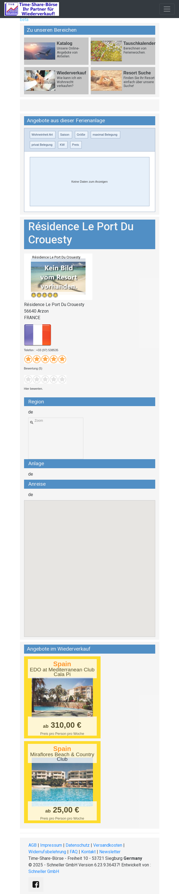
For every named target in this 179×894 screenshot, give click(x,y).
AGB (32, 845)
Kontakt (88, 851)
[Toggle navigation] (167, 9)
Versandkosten (107, 845)
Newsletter (110, 851)
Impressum (51, 845)
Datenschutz (78, 845)
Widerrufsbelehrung (47, 851)
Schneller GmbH (43, 871)
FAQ (74, 851)
